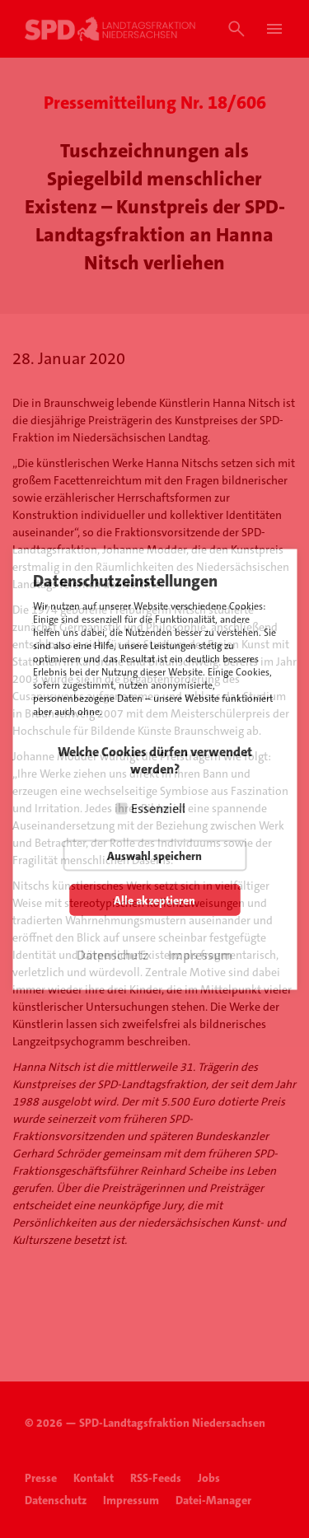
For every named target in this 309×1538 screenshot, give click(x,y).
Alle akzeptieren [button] (154, 899)
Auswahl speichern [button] (154, 855)
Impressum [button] (200, 954)
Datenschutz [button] (112, 954)
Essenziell (158, 807)
